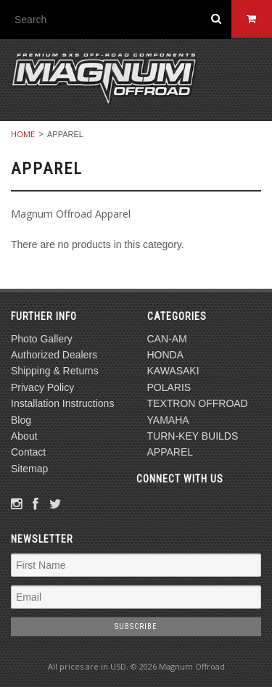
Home (23, 133)
